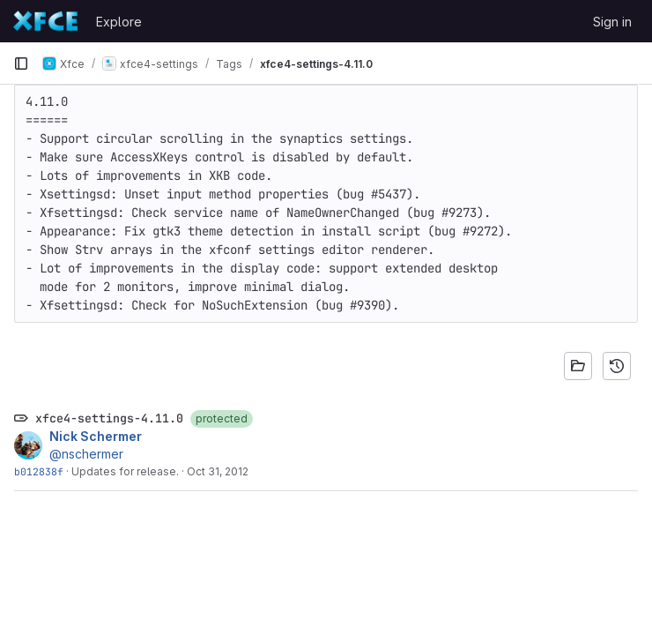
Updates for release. (125, 471)
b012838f (38, 471)
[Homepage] (46, 21)
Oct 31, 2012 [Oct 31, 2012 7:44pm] (217, 471)
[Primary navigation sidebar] (21, 63)
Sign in (612, 21)
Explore (119, 21)
